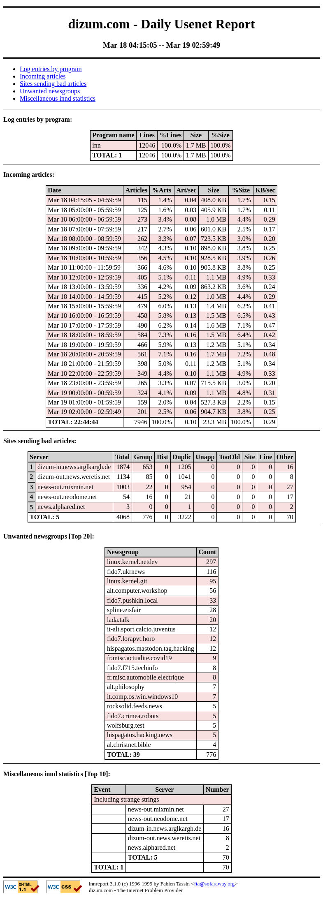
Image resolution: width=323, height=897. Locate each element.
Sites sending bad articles (53, 83)
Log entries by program (51, 68)
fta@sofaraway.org (214, 884)
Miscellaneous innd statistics (57, 98)
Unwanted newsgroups (50, 91)
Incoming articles (43, 76)
